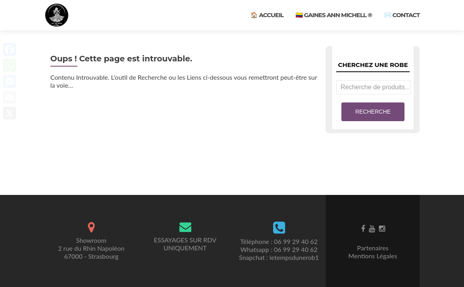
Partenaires (373, 248)
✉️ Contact (402, 15)
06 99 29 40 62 (295, 241)
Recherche (373, 111)
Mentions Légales (372, 255)
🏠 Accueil (267, 15)
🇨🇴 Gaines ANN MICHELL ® (333, 15)
